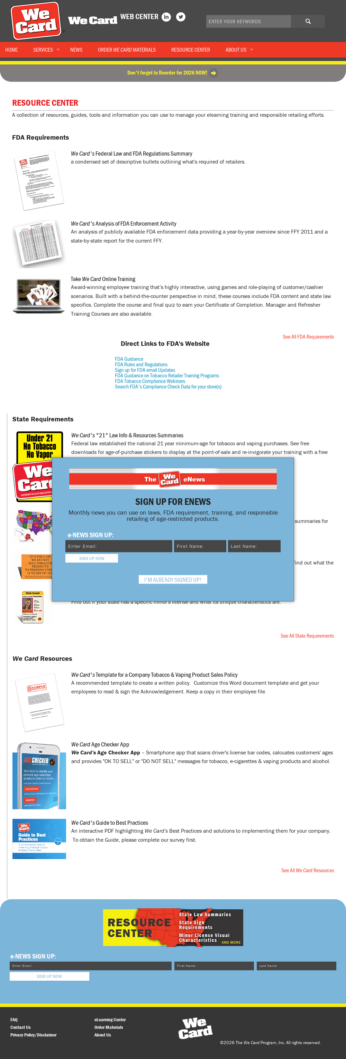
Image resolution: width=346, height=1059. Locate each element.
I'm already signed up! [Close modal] (173, 579)
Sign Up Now (91, 558)
